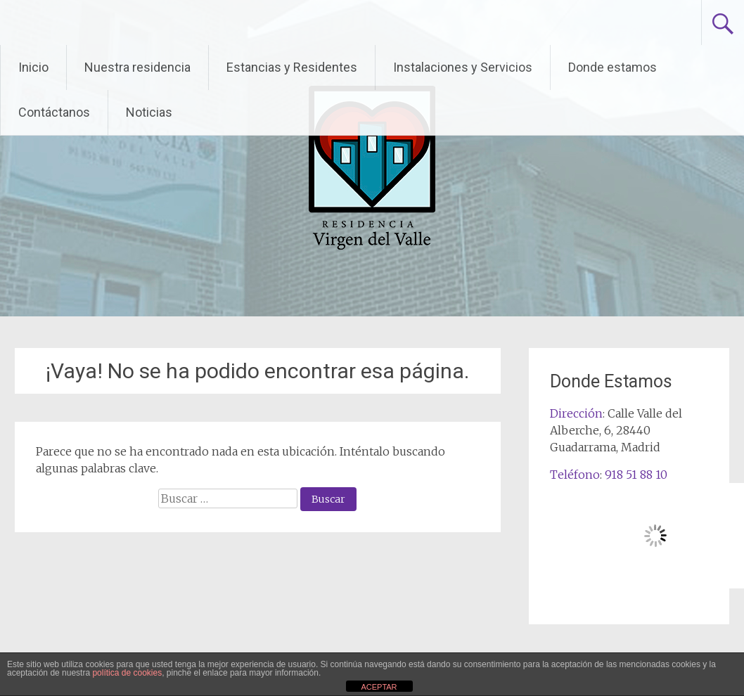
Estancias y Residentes (291, 67)
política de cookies (127, 673)
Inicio (33, 67)
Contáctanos (54, 112)
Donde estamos (612, 67)
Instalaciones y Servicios (462, 67)
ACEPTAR (379, 687)
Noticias (149, 112)
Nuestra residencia (137, 67)
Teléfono (575, 475)
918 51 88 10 (636, 475)
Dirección (576, 413)
